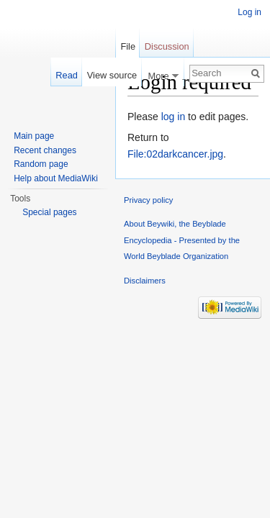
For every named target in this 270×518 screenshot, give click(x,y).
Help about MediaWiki (56, 178)
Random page (41, 164)
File (127, 46)
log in (173, 116)
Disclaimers (145, 280)
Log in (249, 12)
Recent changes (45, 150)
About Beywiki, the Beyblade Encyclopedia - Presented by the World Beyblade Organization (182, 239)
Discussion (167, 46)
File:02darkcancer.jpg (175, 154)
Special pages (49, 212)
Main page (34, 136)
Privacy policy (148, 200)
